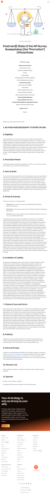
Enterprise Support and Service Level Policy (25, 77)
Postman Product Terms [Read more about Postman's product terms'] (6, 469)
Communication (20, 442)
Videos (34, 448)
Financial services (20, 457)
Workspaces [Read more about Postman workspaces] (3, 459)
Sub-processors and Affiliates (25, 85)
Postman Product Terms (25, 68)
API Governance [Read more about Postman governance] (4, 457)
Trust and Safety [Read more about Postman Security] (4, 471)
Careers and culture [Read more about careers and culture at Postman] (21, 469)
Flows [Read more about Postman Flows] (2, 444)
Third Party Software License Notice (25, 80)
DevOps (18, 450)
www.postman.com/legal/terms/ (14, 354)
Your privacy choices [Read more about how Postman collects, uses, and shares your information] (25, 489)
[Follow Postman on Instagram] (28, 483)
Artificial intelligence (21, 439)
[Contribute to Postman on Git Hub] (23, 483)
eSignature (19, 455)
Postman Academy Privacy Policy (25, 90)
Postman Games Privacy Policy (25, 92)
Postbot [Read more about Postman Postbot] (2, 446)
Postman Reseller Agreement (25, 97)
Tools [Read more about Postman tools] (2, 455)
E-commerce (19, 452)
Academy (35, 439)
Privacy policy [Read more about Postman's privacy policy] (4, 473)
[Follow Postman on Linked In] (21, 483)
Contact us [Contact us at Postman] (19, 471)
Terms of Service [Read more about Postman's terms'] (4, 466)
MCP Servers (37, 451)
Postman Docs (36, 437)
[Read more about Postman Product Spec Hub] (9, 442)
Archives (25, 112)
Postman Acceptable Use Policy (25, 70)
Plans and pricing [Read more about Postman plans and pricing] (4, 461)
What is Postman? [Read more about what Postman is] (5, 437)
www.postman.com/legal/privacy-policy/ (24, 355)
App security (19, 437)
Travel (18, 461)
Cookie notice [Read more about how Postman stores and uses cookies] (4, 475)
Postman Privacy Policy (25, 82)
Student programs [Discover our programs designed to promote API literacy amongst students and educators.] (21, 477)
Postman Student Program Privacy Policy (25, 95)
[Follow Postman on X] (19, 483)
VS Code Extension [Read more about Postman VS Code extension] (5, 448)
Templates (35, 444)
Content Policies (25, 75)
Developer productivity (21, 448)
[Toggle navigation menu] (48, 2)
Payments (19, 459)
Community (35, 442)
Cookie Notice (25, 87)
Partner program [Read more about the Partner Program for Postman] (20, 473)
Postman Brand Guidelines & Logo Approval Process (25, 102)
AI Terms (25, 73)
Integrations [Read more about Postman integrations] (3, 453)
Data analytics (20, 444)
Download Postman (25, 487)
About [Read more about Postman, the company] (18, 466)
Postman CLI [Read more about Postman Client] (3, 450)
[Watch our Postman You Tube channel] (26, 483)
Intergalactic (35, 446)
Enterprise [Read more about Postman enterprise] (3, 439)
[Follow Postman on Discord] (30, 483)
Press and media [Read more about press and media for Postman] (20, 479)
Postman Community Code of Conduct (25, 104)
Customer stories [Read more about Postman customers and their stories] (20, 475)
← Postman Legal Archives (25, 41)
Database (19, 446)
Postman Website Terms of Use (25, 99)
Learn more (5, 425)
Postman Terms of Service (25, 65)
